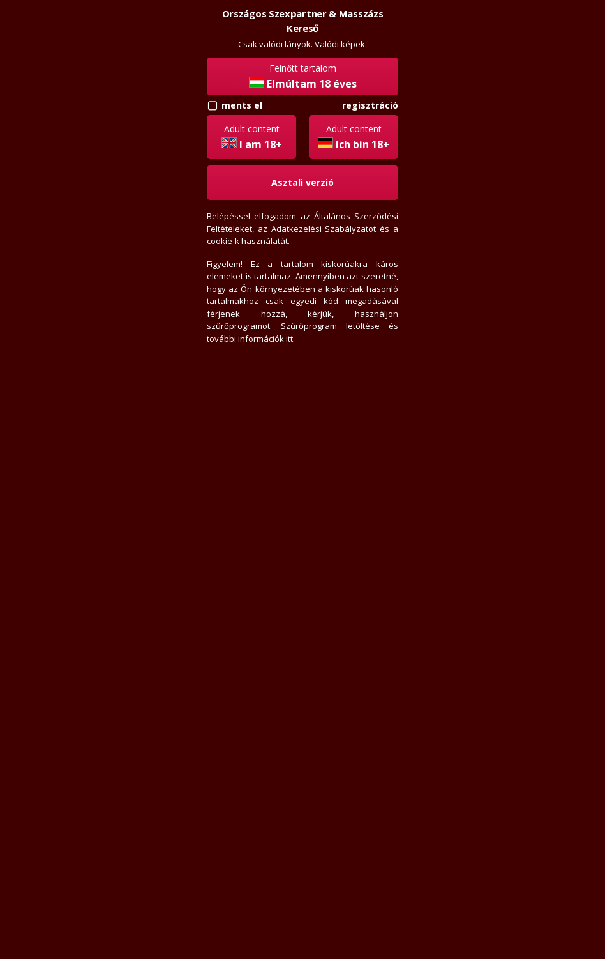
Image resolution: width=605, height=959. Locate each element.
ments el (241, 105)
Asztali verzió (302, 182)
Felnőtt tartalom (303, 76)
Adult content (251, 137)
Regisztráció (370, 105)
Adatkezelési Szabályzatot (324, 228)
